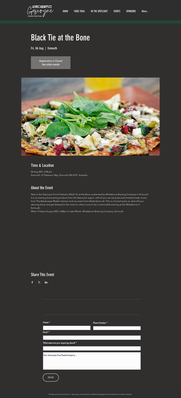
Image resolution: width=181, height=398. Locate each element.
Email (45, 332)
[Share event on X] (39, 282)
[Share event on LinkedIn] (46, 282)
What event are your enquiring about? (59, 343)
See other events (51, 64)
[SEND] (51, 378)
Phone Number (99, 323)
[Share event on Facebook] (32, 282)
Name (45, 322)
